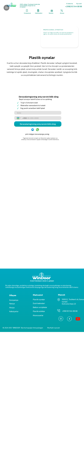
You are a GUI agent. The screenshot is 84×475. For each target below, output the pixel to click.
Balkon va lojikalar (40, 450)
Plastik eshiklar (39, 454)
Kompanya (27, 13)
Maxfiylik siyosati (53, 471)
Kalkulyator (38, 13)
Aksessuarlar (38, 458)
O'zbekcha (69, 3)
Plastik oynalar (39, 442)
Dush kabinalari (39, 446)
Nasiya (51, 13)
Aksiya (62, 13)
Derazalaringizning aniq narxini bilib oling (38, 267)
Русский (79, 3)
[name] (37, 256)
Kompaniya (13, 443)
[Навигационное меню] (6, 8)
